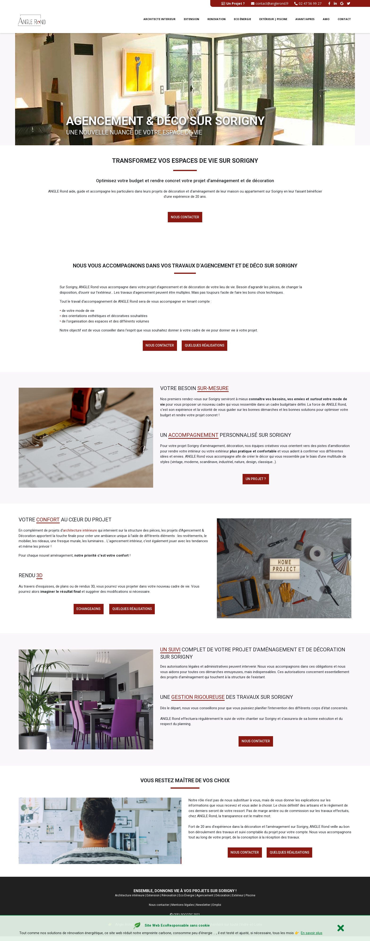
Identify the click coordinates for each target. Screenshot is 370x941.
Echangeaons (88, 612)
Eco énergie (242, 21)
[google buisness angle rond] (342, 3)
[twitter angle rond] (349, 3)
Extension (191, 21)
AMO (326, 21)
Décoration (222, 900)
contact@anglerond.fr (270, 3)
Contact (344, 21)
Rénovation (169, 900)
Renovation (216, 21)
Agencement (204, 900)
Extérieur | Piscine (273, 21)
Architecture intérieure (129, 900)
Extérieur (238, 900)
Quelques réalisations (205, 346)
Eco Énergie (186, 900)
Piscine (250, 900)
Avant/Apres (305, 21)
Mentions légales (182, 909)
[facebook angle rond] (330, 3)
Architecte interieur (159, 21)
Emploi (216, 909)
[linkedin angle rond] (336, 3)
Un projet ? (256, 481)
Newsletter (203, 909)
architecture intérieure (80, 533)
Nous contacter (185, 217)
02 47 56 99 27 (307, 3)
